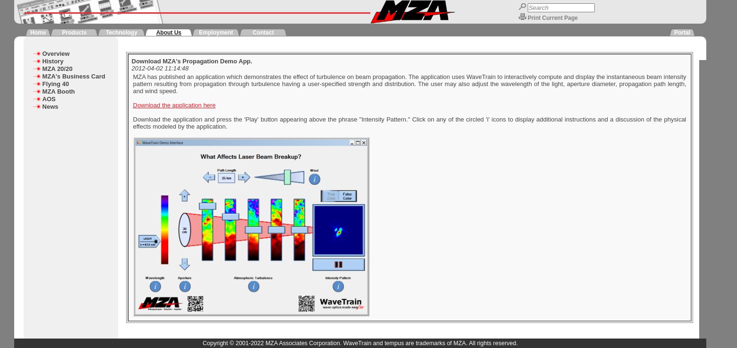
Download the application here (174, 105)
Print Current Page (553, 18)
